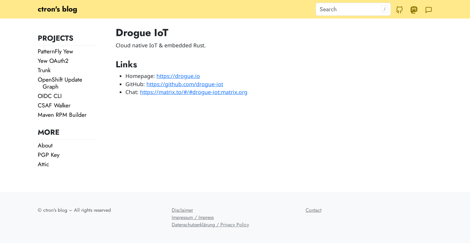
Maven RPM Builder (62, 114)
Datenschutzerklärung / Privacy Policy (210, 224)
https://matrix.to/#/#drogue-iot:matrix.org (193, 92)
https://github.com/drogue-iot (184, 84)
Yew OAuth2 (53, 60)
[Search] (353, 9)
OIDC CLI (50, 96)
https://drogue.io (178, 75)
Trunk (44, 70)
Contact (313, 210)
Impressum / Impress (193, 217)
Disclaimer (182, 210)
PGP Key (48, 154)
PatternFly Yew (55, 51)
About (45, 145)
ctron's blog (57, 9)
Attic (43, 164)
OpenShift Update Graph (60, 83)
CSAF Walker (54, 105)
